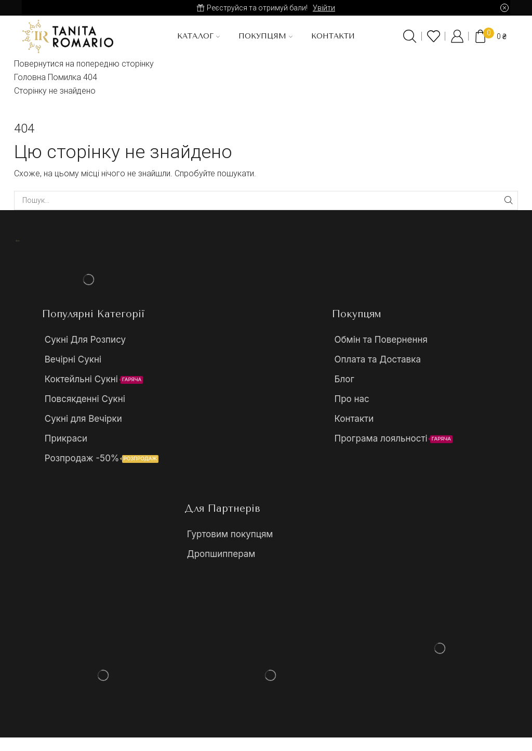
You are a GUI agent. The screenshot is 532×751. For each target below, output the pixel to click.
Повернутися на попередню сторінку (84, 64)
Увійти (324, 8)
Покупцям (265, 36)
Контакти (333, 36)
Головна (30, 77)
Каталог (198, 36)
